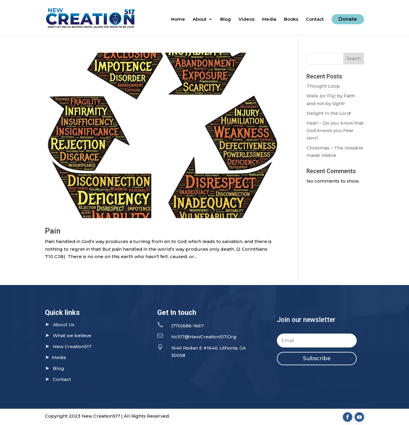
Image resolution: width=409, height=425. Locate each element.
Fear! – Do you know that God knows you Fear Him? (334, 130)
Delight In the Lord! (328, 113)
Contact (315, 19)
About (200, 19)
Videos (246, 19)
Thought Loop (323, 86)
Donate (348, 19)
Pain (53, 230)
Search (354, 58)
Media (269, 19)
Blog (225, 19)
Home (178, 19)
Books (291, 19)
